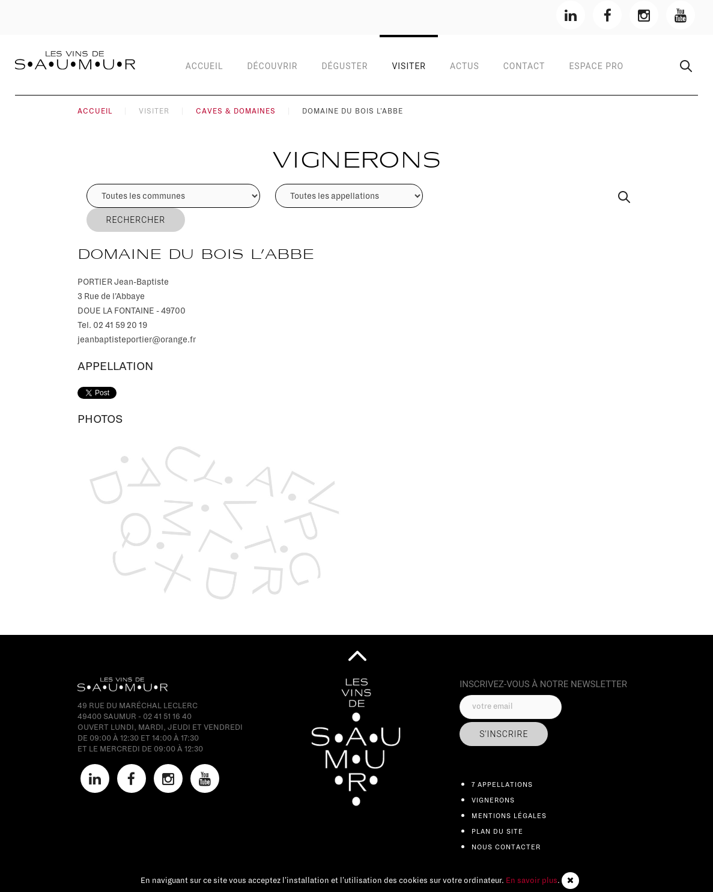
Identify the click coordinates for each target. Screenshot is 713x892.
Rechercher (136, 220)
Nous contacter (506, 847)
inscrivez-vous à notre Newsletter (543, 684)
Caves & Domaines (236, 111)
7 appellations (502, 784)
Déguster (344, 66)
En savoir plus (531, 880)
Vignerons (493, 800)
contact (524, 66)
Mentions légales (509, 815)
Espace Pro (596, 66)
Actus (464, 66)
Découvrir (272, 66)
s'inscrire (503, 734)
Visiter (409, 66)
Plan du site (497, 831)
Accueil (204, 66)
